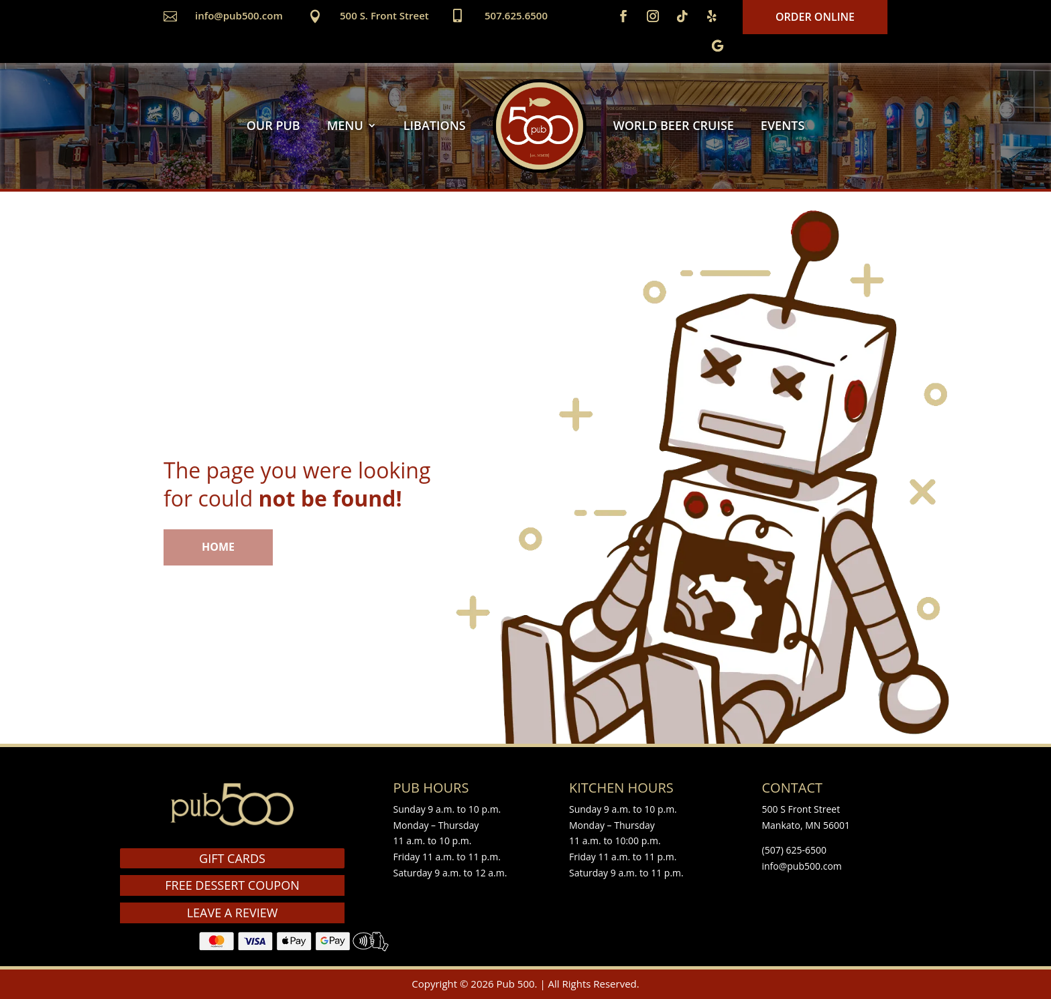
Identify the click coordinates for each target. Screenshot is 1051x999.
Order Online (815, 16)
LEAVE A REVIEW (232, 913)
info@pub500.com (239, 15)
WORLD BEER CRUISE (673, 125)
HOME (218, 546)
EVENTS (782, 125)
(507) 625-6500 (794, 850)
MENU (345, 125)
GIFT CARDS (232, 858)
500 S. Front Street (384, 15)
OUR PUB (273, 125)
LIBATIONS (435, 125)
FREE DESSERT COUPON (232, 885)
